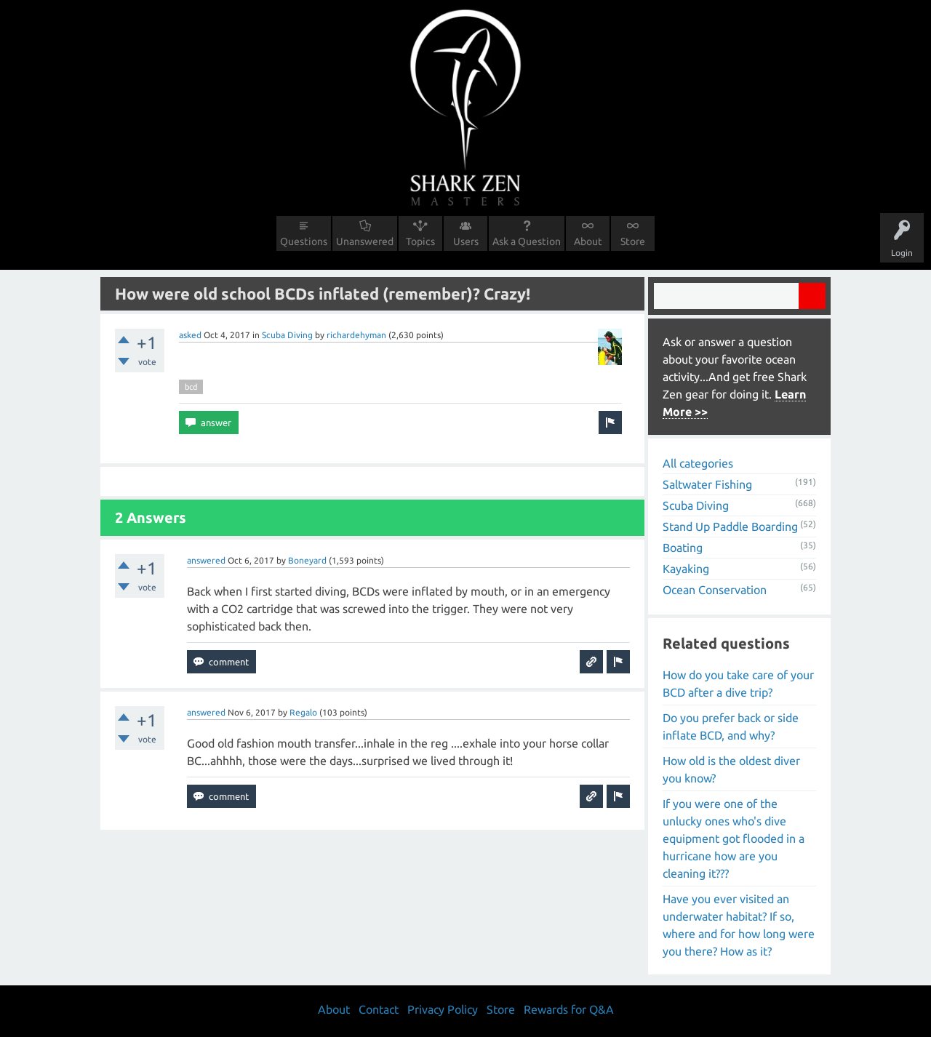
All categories (698, 463)
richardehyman (356, 335)
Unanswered (364, 241)
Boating (683, 547)
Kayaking (686, 568)
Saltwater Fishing (707, 484)
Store (632, 241)
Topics (420, 241)
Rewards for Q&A (569, 1009)
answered (206, 560)
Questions (303, 241)
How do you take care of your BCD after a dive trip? (738, 683)
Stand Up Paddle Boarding (730, 526)
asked (190, 335)
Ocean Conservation (715, 589)
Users (466, 241)
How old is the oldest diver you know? (731, 769)
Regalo (303, 712)
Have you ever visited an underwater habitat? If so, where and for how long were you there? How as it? (739, 925)
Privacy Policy (442, 1009)
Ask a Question (526, 241)
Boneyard (307, 560)
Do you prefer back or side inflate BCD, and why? (731, 726)
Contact (379, 1009)
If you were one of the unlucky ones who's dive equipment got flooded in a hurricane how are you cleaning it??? (733, 838)
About (588, 241)
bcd (191, 387)
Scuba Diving (287, 335)
